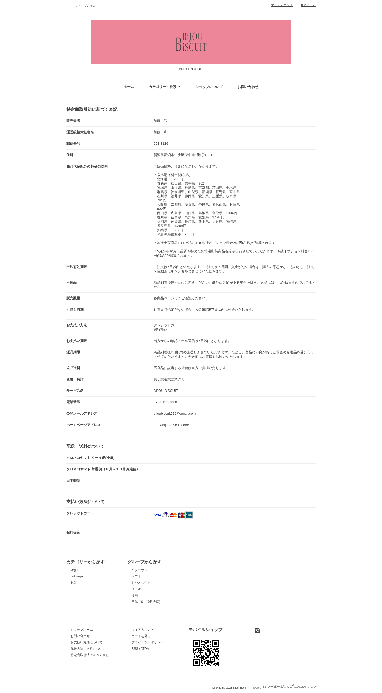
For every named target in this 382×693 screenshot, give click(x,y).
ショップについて (209, 87)
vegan (75, 570)
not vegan (78, 576)
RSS (135, 649)
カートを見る (141, 636)
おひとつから (141, 583)
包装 (74, 583)
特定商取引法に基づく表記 (90, 655)
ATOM (145, 649)
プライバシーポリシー (147, 642)
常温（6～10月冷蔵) (146, 602)
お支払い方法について (86, 642)
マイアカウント (282, 5)
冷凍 (135, 595)
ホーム (129, 87)
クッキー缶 (139, 589)
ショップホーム (82, 629)
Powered (283, 687)
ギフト (136, 576)
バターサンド (141, 570)
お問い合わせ (248, 87)
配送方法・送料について (88, 649)
